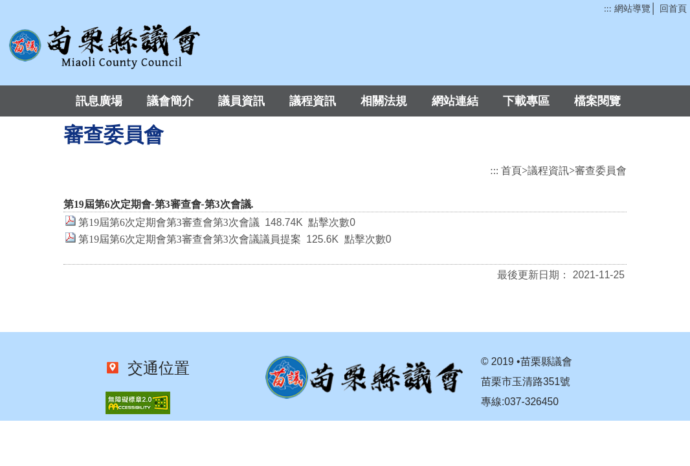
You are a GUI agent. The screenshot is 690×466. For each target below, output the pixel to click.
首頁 (511, 170)
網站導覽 (632, 9)
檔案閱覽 (597, 100)
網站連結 (455, 100)
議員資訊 (241, 100)
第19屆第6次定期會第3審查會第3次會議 (168, 222)
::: (607, 9)
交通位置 (155, 368)
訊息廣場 (99, 100)
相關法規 (384, 100)
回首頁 (673, 9)
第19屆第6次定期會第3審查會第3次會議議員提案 (189, 239)
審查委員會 (601, 170)
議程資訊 (312, 100)
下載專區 (526, 100)
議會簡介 (170, 100)
